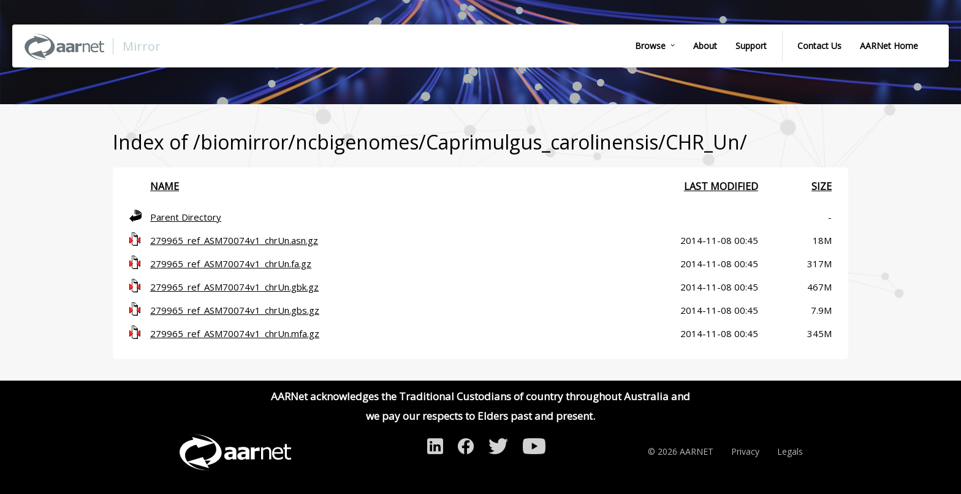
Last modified (721, 186)
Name (164, 186)
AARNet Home (889, 45)
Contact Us (819, 45)
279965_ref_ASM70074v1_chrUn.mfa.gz (234, 333)
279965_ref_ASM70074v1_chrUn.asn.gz (234, 240)
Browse (650, 45)
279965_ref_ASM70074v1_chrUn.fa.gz (230, 263)
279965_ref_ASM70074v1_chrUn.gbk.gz (234, 287)
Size (821, 186)
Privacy (745, 451)
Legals (790, 451)
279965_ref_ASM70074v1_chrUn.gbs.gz (234, 310)
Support (751, 45)
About (705, 45)
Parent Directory (185, 217)
